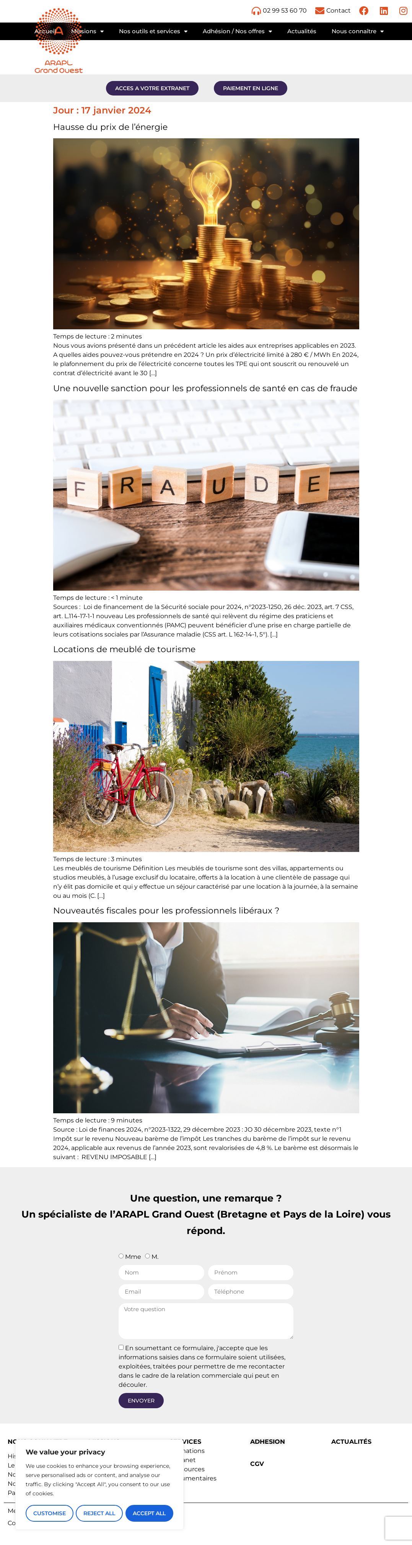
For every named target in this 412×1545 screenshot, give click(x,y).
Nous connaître (358, 31)
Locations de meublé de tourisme (124, 649)
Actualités (301, 31)
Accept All (149, 1513)
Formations (187, 1450)
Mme (133, 1256)
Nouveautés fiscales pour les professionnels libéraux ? (166, 910)
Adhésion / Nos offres (237, 31)
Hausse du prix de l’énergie (110, 127)
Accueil (45, 31)
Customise (49, 1513)
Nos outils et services (153, 31)
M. (154, 1256)
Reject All (99, 1513)
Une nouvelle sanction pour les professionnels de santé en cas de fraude (205, 388)
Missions (87, 31)
